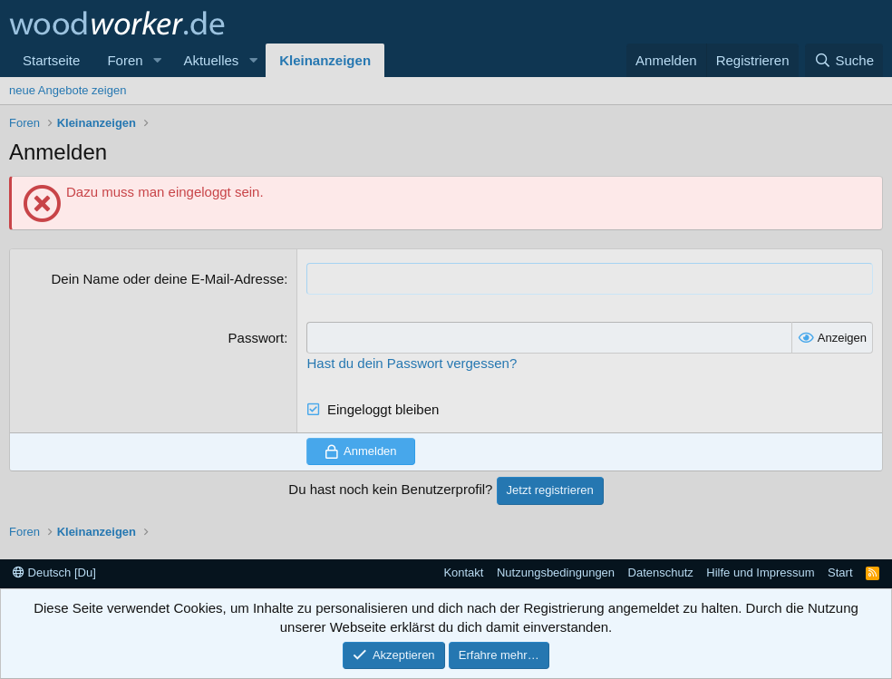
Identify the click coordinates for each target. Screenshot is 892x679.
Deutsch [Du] (54, 572)
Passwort (256, 337)
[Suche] (844, 60)
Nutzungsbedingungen (556, 572)
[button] (157, 60)
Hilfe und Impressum (760, 572)
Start (840, 572)
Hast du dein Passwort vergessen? (411, 363)
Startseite (51, 60)
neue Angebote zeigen (67, 90)
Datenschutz (660, 572)
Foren (124, 60)
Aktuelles (210, 60)
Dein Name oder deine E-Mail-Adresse (168, 278)
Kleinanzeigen (325, 60)
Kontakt (463, 572)
